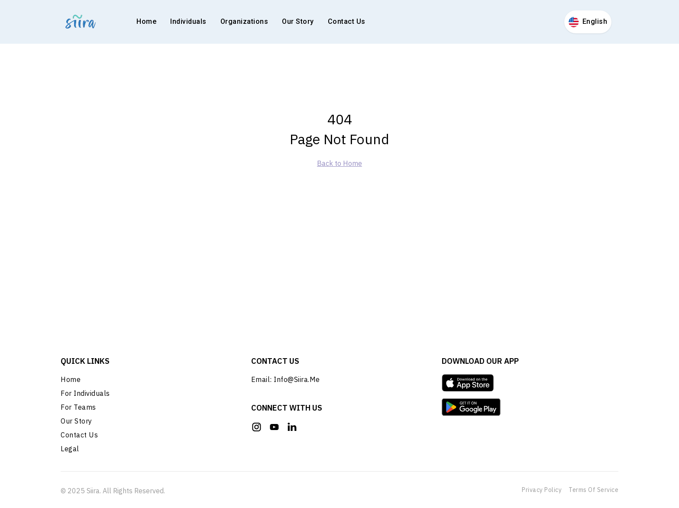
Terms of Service (593, 490)
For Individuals (85, 395)
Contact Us (346, 21)
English (588, 22)
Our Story (298, 21)
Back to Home (339, 163)
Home (146, 21)
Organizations (244, 21)
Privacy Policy (542, 490)
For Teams (78, 408)
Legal (70, 450)
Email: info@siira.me (285, 381)
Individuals (188, 21)
